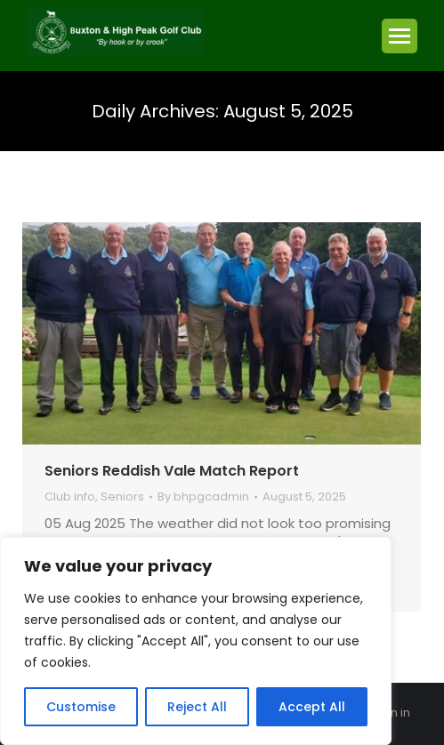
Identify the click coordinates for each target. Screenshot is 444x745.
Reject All (197, 707)
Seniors (122, 496)
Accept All (312, 707)
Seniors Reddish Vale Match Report (171, 471)
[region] (196, 641)
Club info (69, 496)
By (203, 497)
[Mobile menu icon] (399, 36)
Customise (81, 707)
